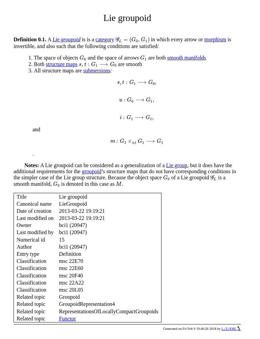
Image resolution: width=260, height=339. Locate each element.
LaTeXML (231, 329)
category (104, 39)
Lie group (177, 165)
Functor (67, 318)
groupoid (92, 171)
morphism (215, 39)
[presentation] (132, 40)
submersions (96, 70)
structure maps (62, 64)
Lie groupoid (66, 39)
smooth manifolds (186, 58)
